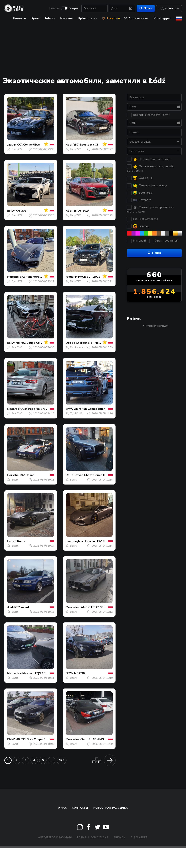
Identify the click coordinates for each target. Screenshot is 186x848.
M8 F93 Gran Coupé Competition (38, 739)
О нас (62, 808)
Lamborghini (74, 541)
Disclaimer (139, 837)
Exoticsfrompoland (81, 347)
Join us (50, 18)
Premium (111, 18)
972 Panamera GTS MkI (35, 277)
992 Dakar (26, 475)
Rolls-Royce (74, 475)
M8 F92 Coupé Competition (35, 343)
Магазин (66, 18)
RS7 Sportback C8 (86, 145)
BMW (11, 211)
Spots (35, 18)
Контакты (80, 808)
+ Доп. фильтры (169, 8)
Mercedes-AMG (77, 607)
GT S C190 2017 (100, 607)
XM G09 (21, 211)
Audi (69, 145)
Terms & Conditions (92, 837)
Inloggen (162, 18)
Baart (15, 479)
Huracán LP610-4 (96, 541)
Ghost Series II (94, 475)
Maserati (13, 409)
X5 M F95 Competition (89, 409)
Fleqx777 (17, 149)
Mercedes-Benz (77, 739)
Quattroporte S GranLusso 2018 (43, 409)
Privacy (120, 837)
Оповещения (136, 18)
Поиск (145, 8)
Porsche (13, 277)
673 (61, 760)
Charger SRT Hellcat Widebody (98, 343)
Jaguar (11, 145)
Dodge (70, 343)
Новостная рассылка (110, 808)
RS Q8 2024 (81, 211)
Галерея (73, 8)
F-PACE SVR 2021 (87, 277)
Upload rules (87, 18)
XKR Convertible (28, 145)
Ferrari (11, 541)
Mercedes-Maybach (20, 673)
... (51, 760)
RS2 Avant (21, 607)
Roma (21, 541)
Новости (54, 8)
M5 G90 (79, 673)
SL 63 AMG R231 (100, 739)
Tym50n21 (18, 347)
